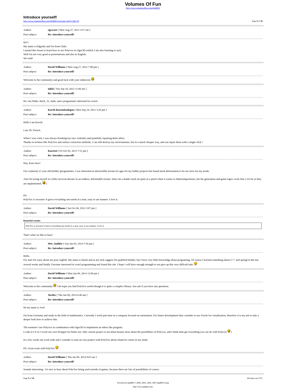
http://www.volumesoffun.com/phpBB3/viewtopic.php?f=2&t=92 (51, 21)
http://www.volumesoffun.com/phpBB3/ (143, 8)
